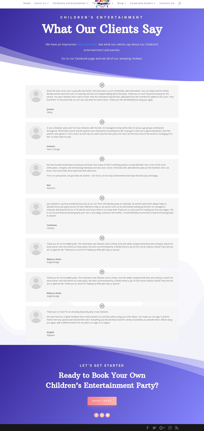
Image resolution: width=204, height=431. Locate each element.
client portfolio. (87, 44)
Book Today (102, 401)
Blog (121, 3)
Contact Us (167, 3)
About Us (40, 3)
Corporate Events (141, 3)
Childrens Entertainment (69, 3)
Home (27, 3)
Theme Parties (101, 3)
